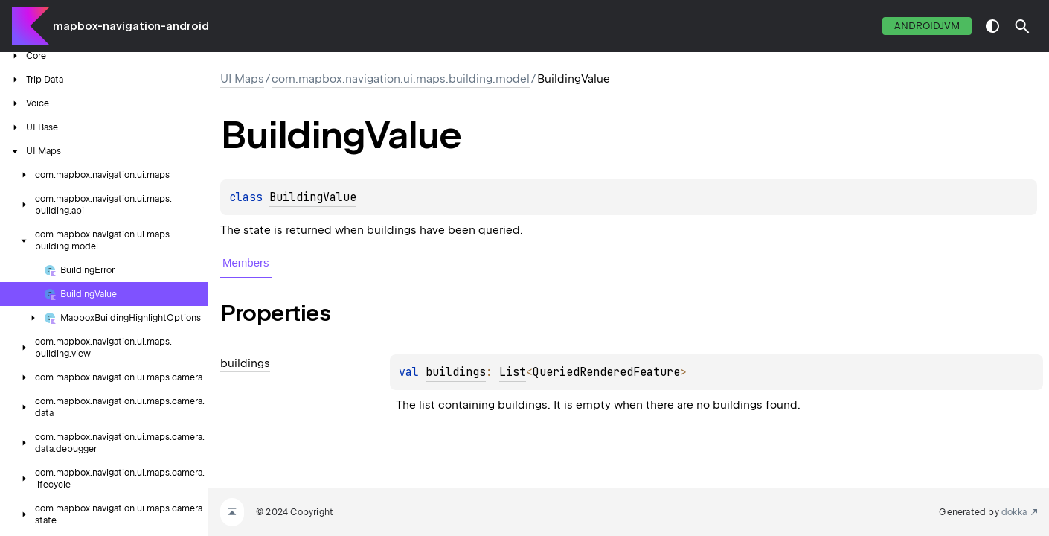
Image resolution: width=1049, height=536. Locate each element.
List (512, 372)
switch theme (992, 26)
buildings (456, 372)
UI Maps (242, 79)
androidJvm (927, 25)
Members (245, 262)
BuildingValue (312, 197)
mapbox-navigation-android (131, 26)
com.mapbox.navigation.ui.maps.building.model (401, 79)
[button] (1022, 26)
